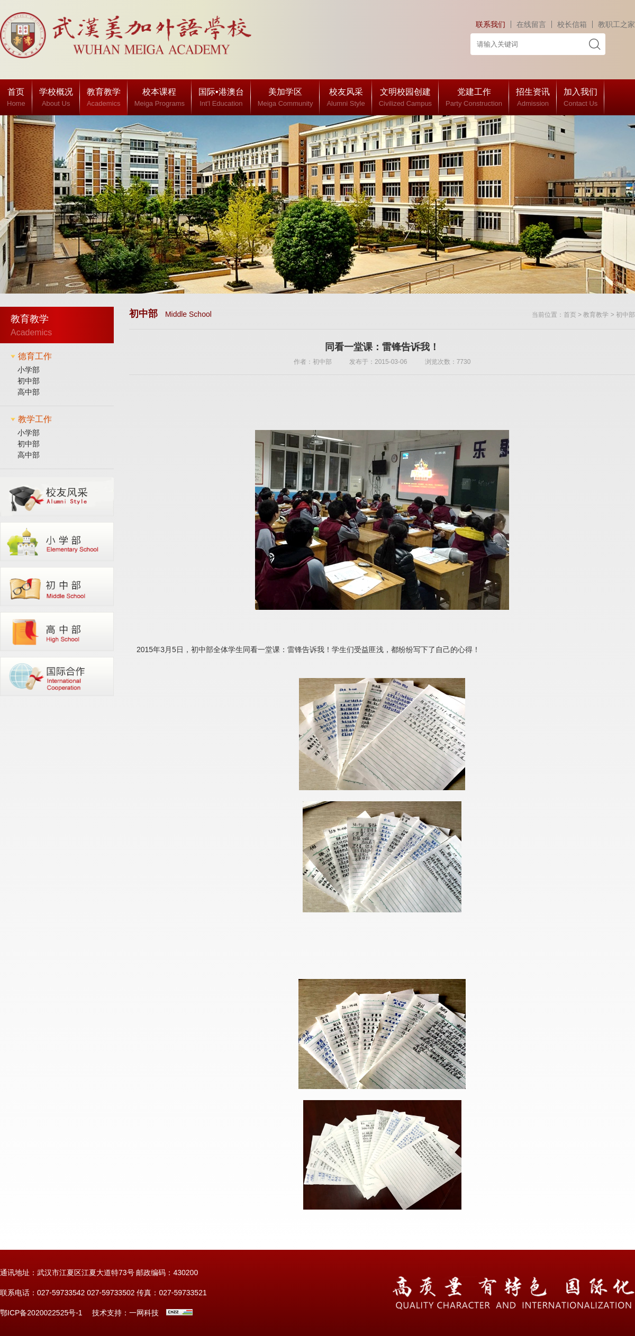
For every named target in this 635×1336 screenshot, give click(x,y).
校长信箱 (572, 24)
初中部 (28, 381)
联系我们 (490, 24)
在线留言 (531, 24)
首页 (570, 314)
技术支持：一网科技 (125, 1312)
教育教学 (596, 314)
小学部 (28, 369)
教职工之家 (616, 24)
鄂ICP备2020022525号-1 (41, 1312)
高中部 (28, 392)
